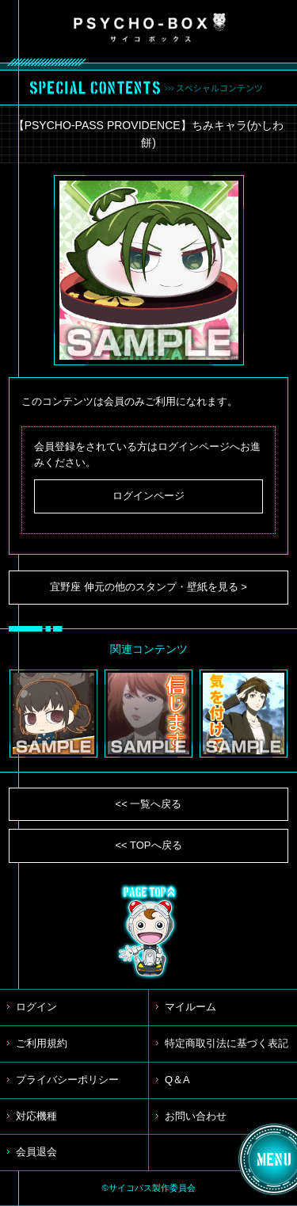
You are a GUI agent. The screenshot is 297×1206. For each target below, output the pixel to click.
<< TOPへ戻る (148, 845)
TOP (149, 932)
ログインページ (148, 496)
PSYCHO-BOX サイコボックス (150, 28)
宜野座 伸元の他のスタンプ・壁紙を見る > (148, 587)
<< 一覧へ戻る (149, 804)
